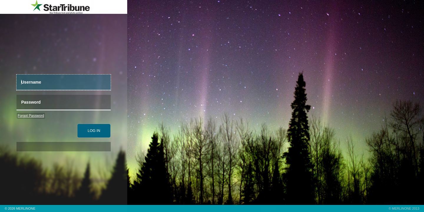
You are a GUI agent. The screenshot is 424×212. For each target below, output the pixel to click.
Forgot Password (31, 116)
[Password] (63, 102)
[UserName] (63, 82)
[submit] (93, 131)
